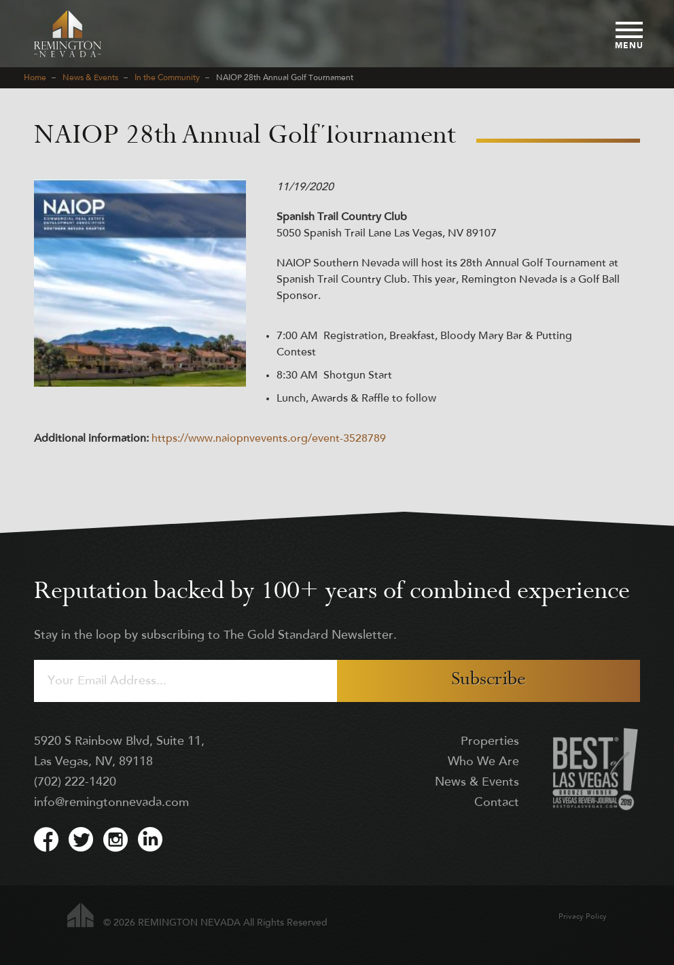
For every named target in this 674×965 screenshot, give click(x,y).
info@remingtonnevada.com (111, 802)
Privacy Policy (582, 917)
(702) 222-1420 (75, 782)
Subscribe (488, 680)
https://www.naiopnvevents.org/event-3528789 (269, 439)
